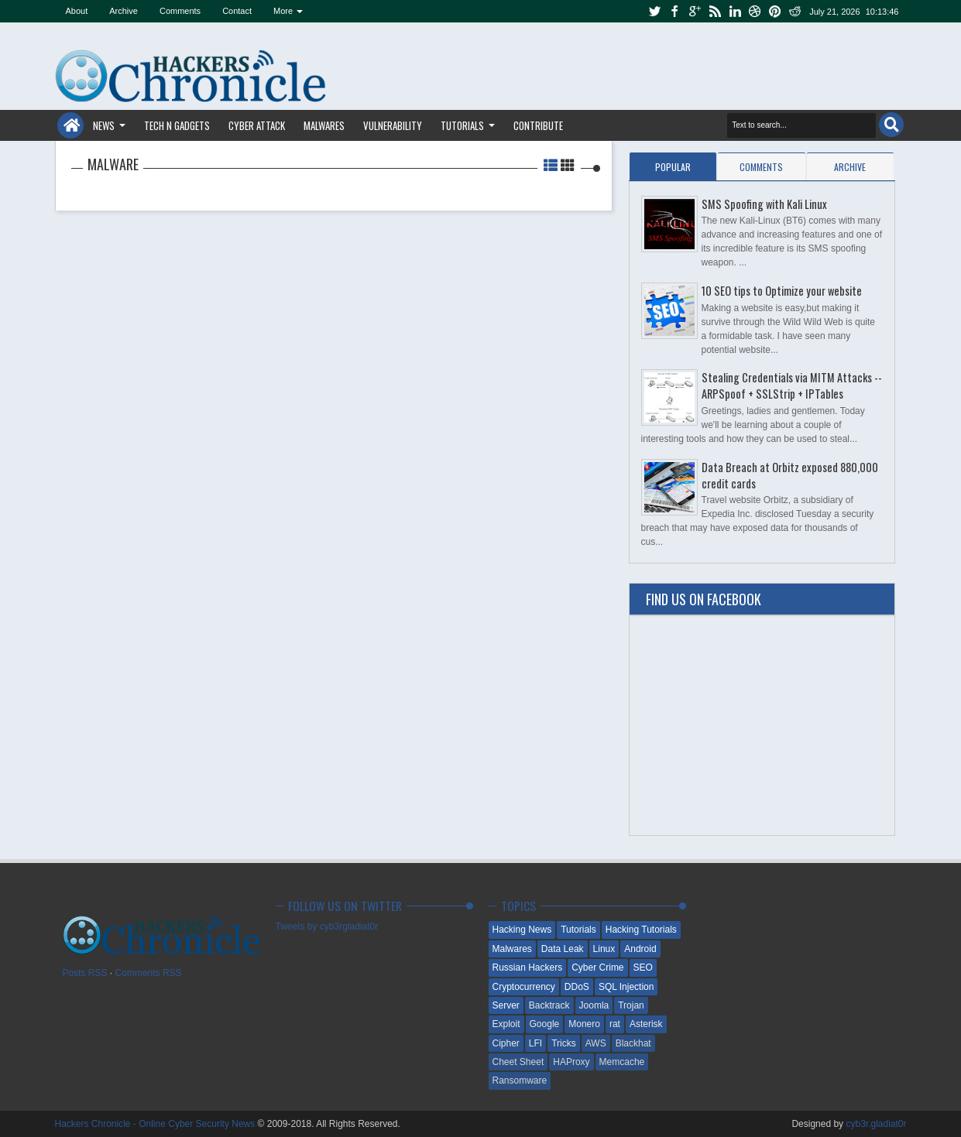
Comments (180, 10)
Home (70, 125)
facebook (674, 11)
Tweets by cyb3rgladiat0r (327, 926)
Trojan (631, 1005)
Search (891, 124)
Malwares (324, 125)
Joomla (594, 1005)
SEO (643, 967)
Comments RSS (148, 972)
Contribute (538, 125)
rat (614, 1024)
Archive (123, 10)
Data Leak (562, 949)
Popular (673, 166)
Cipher (506, 1043)
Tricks (563, 1043)
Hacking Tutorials (641, 929)
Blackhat (633, 1043)
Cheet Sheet (518, 1062)
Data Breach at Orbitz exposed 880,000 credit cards (790, 475)
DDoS (577, 986)
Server (506, 1005)
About (77, 10)
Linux (604, 949)
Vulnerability (392, 125)
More (283, 10)
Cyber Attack (256, 125)
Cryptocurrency (524, 986)
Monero (584, 1024)
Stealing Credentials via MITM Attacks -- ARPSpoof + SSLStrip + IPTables (792, 385)
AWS (595, 1043)
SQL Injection (626, 986)
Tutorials (462, 125)
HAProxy (571, 1062)
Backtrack (549, 1005)
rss (715, 11)
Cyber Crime (597, 967)
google (695, 11)
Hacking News (522, 929)
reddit (795, 11)
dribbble (755, 11)
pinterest (775, 11)
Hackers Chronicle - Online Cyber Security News (156, 1123)
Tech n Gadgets (177, 125)
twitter (654, 11)
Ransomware (520, 1080)
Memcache (622, 1062)
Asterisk (646, 1024)
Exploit (506, 1024)
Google (545, 1024)
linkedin (735, 11)
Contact (237, 10)
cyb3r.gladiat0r (876, 1123)
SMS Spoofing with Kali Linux (764, 204)
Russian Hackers (528, 967)
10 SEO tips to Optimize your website (782, 291)
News (104, 125)
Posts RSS (85, 972)
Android (640, 949)
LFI (535, 1043)
